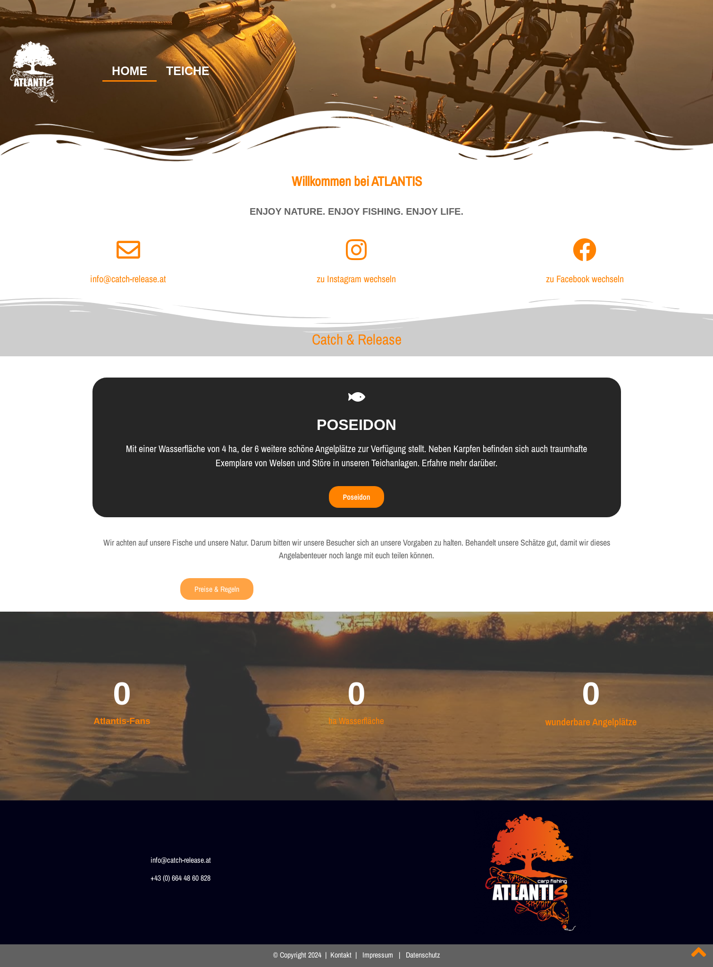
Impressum (377, 955)
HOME (129, 70)
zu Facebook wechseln (585, 278)
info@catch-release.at (128, 278)
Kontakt (341, 955)
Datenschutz (422, 955)
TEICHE (188, 70)
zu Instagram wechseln (356, 278)
